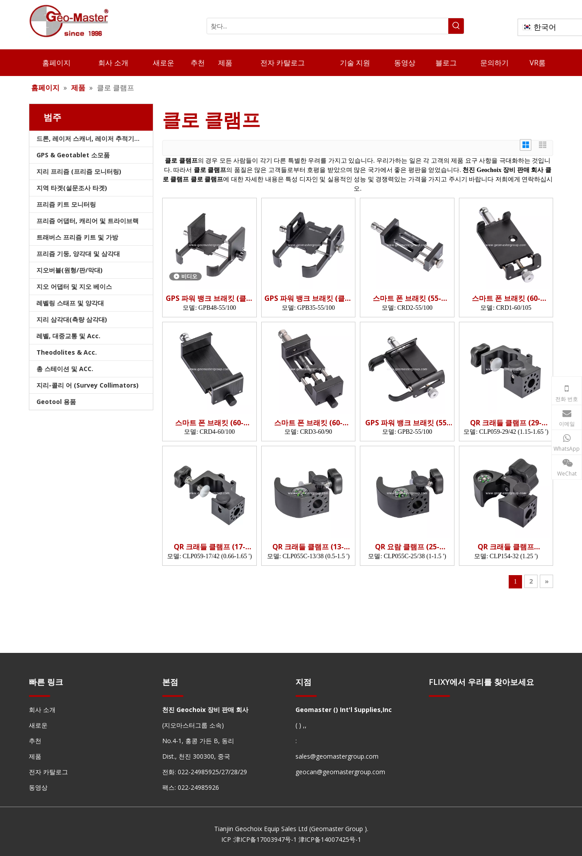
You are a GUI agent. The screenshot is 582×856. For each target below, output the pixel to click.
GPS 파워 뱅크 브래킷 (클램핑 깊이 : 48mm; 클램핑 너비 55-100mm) (209, 298)
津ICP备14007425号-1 (330, 839)
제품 (35, 756)
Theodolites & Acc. (66, 352)
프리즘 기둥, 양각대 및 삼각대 (78, 253)
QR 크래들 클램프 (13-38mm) (308, 547)
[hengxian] (39, 695)
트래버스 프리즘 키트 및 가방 (77, 237)
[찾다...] (327, 26)
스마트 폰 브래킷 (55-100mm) (407, 298)
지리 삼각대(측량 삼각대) (71, 319)
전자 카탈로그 (48, 772)
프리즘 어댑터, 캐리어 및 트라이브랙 (87, 220)
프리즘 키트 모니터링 (66, 204)
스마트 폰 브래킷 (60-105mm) (506, 298)
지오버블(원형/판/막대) (69, 270)
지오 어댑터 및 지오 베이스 (74, 286)
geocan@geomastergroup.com (340, 772)
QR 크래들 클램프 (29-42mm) (506, 423)
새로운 (38, 725)
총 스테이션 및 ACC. (64, 368)
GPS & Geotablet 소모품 (73, 155)
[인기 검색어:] (456, 26)
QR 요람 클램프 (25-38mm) (407, 547)
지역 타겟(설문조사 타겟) (71, 188)
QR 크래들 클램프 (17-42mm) (209, 547)
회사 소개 (42, 709)
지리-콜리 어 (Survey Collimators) (87, 385)
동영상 (38, 787)
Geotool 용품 (56, 401)
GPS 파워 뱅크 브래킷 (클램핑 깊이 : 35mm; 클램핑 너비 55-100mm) (308, 298)
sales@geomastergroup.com (337, 756)
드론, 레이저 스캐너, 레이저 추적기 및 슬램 (94, 138)
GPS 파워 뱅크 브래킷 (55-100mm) (407, 423)
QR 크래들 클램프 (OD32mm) (506, 547)
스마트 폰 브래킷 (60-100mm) (209, 423)
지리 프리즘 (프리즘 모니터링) (78, 171)
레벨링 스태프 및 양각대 (70, 303)
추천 (35, 740)
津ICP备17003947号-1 (265, 839)
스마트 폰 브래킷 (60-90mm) (308, 423)
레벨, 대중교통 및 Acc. (68, 336)
